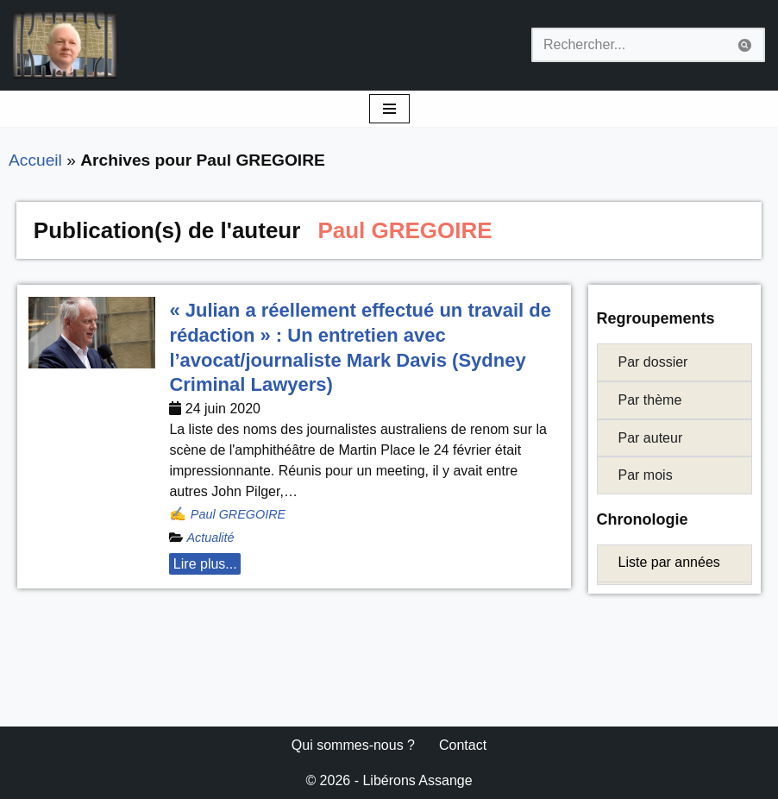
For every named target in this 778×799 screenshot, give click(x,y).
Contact (462, 745)
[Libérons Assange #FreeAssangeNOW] (64, 45)
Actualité (210, 537)
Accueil (35, 160)
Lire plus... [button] (205, 564)
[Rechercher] (628, 45)
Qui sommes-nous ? (353, 745)
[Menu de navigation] (389, 108)
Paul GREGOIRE (238, 514)
